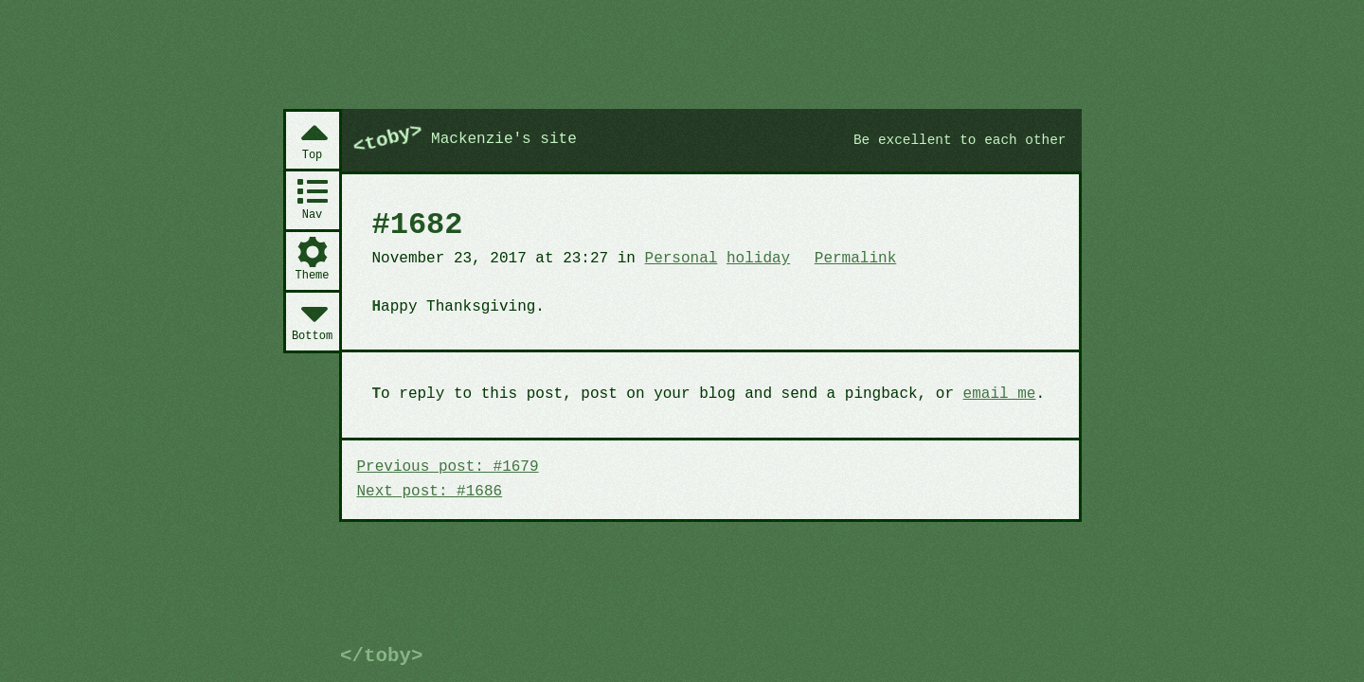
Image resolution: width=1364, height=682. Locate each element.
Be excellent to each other (960, 140)
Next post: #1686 (430, 491)
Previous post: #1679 (448, 467)
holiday (758, 258)
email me (999, 394)
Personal (681, 258)
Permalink (855, 258)
